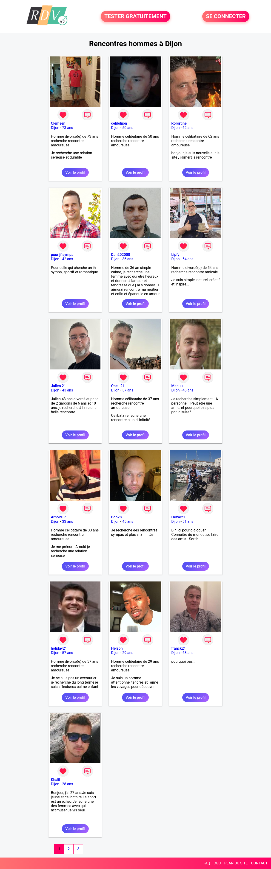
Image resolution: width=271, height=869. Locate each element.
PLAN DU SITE (236, 863)
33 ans (67, 521)
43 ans (67, 390)
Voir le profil (75, 172)
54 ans (188, 259)
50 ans (127, 128)
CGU (217, 863)
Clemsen (58, 123)
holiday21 (59, 648)
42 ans (67, 259)
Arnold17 (58, 517)
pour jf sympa (62, 254)
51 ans (188, 521)
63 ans (188, 653)
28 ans (67, 784)
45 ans (127, 521)
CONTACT (259, 863)
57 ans (67, 653)
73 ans (67, 128)
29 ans (127, 653)
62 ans (188, 128)
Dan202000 (120, 254)
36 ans (127, 259)
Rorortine (179, 123)
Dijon (55, 128)
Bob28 (116, 517)
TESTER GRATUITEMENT (135, 16)
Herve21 (178, 517)
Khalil (55, 779)
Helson (117, 648)
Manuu (177, 386)
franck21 (178, 648)
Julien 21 (58, 386)
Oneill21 (118, 386)
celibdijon (119, 123)
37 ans (127, 390)
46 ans (188, 390)
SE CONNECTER (226, 16)
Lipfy (175, 254)
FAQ (206, 863)
